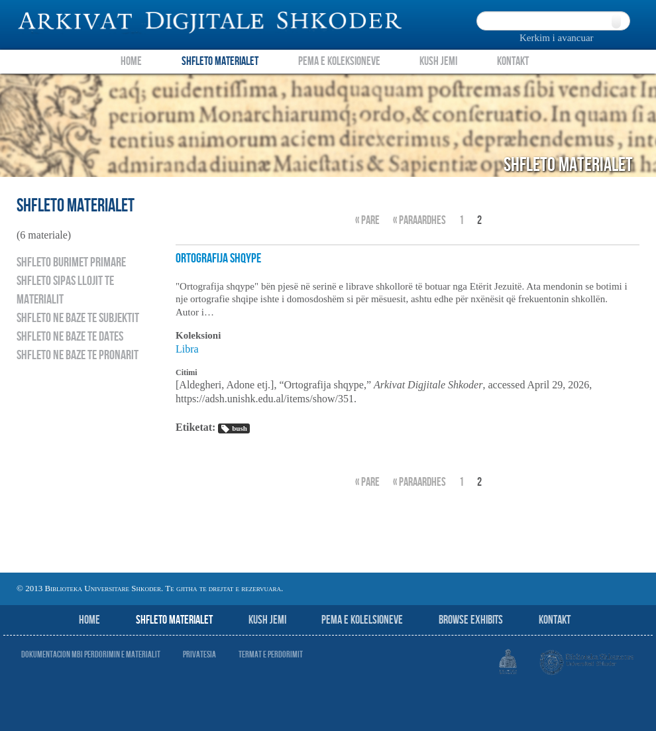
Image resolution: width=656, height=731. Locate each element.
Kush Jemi (438, 61)
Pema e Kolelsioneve (362, 620)
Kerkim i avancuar (556, 37)
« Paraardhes (419, 220)
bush (233, 428)
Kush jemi (267, 620)
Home (131, 61)
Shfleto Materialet (220, 61)
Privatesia (199, 654)
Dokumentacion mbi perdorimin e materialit (90, 654)
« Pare (367, 220)
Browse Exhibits (471, 620)
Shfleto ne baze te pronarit (77, 355)
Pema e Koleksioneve (339, 61)
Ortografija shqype (218, 258)
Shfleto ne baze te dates (70, 337)
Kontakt (513, 61)
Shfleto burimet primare (71, 262)
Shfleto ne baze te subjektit (78, 318)
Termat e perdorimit (271, 654)
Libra (187, 349)
